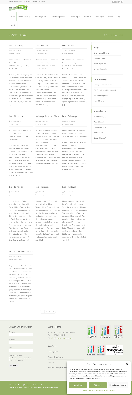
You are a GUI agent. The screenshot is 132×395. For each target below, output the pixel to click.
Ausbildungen (99, 16)
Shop (118, 16)
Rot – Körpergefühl (101, 95)
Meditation (98, 127)
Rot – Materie (99, 101)
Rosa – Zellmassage (16, 45)
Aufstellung (98, 116)
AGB (41, 385)
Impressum (112, 390)
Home (13, 16)
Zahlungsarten (53, 351)
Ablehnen (98, 385)
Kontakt (34, 2)
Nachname (13, 340)
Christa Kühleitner (15, 50)
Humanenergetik (74, 16)
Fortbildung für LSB (40, 16)
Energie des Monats (43, 124)
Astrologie (87, 16)
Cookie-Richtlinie (87, 390)
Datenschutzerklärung (100, 390)
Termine (110, 16)
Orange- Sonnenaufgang (103, 85)
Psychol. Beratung (24, 16)
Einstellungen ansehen (118, 385)
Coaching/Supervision (58, 16)
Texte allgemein (100, 64)
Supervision (98, 138)
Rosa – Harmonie (68, 45)
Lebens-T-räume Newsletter (20, 358)
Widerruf (51, 362)
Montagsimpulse (15, 54)
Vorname (12, 332)
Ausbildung (98, 122)
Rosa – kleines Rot (16, 186)
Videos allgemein (100, 69)
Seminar (97, 133)
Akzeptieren (78, 385)
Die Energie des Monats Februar (47, 116)
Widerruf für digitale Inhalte (58, 368)
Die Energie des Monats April (105, 90)
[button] (127, 364)
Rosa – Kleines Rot (43, 45)
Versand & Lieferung (55, 357)
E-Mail (12, 347)
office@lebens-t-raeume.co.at (62, 338)
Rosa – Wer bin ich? (16, 116)
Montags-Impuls (16, 360)
